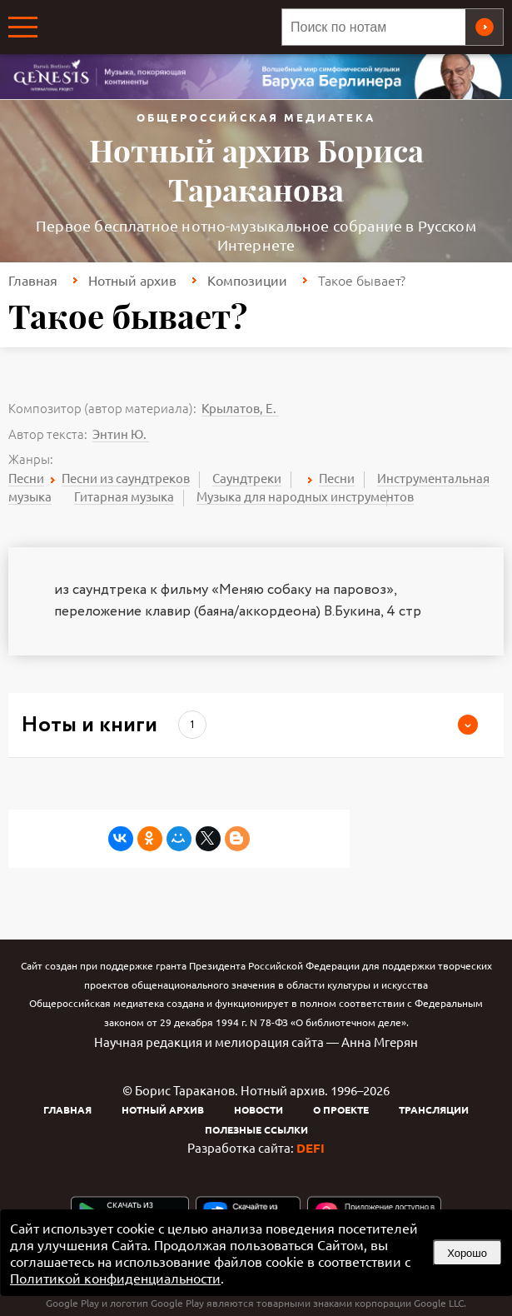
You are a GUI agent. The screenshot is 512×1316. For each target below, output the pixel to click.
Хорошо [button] (467, 1253)
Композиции (247, 280)
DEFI (310, 1147)
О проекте (341, 1109)
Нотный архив (132, 280)
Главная (32, 280)
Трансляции (434, 1109)
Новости (258, 1109)
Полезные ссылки (256, 1129)
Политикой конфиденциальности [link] (115, 1277)
